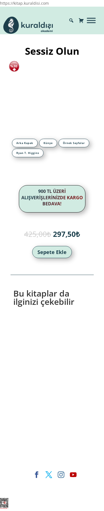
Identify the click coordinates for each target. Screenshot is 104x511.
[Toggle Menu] (91, 20)
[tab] (25, 143)
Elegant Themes (29, 484)
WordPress (38, 490)
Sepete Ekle (52, 252)
